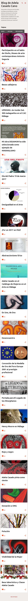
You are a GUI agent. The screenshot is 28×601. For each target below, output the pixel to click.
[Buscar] (22, 3)
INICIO (2, 31)
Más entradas (14, 596)
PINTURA (10, 31)
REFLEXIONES (19, 31)
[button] (25, 64)
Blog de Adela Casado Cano (10, 4)
